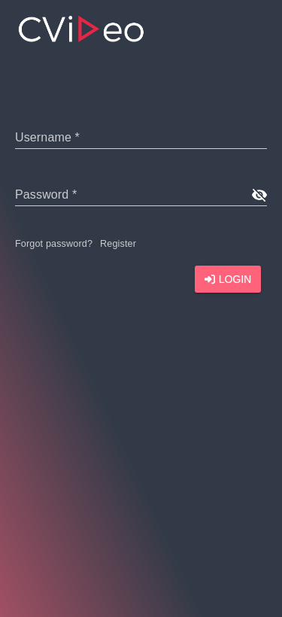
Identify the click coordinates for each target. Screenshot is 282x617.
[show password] (258, 195)
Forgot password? (53, 244)
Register (118, 244)
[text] (141, 137)
